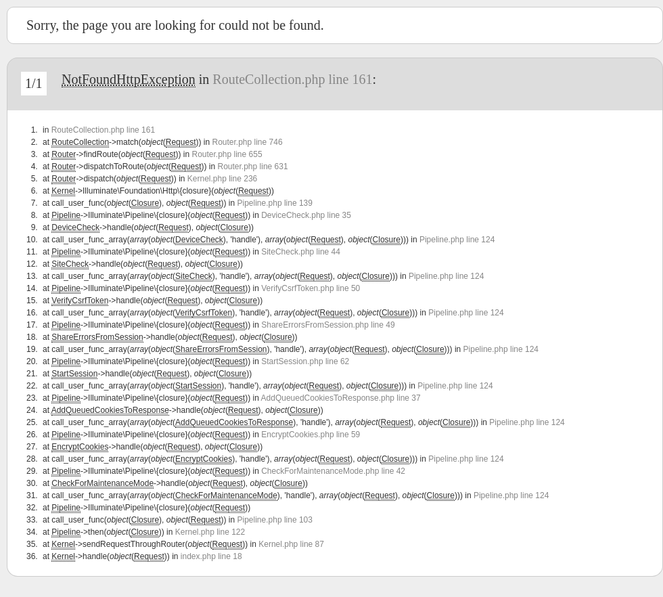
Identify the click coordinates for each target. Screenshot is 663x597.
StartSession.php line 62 (305, 361)
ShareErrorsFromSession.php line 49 (327, 325)
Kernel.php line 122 (210, 532)
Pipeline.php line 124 (457, 239)
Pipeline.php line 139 (275, 203)
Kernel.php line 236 (222, 178)
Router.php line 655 (226, 154)
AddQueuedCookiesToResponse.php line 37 (341, 398)
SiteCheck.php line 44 (300, 252)
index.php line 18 (211, 556)
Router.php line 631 (253, 166)
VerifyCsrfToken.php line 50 (310, 288)
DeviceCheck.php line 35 (306, 215)
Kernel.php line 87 (291, 544)
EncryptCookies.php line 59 (310, 434)
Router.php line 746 (247, 142)
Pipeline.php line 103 (275, 520)
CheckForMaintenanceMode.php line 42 (333, 471)
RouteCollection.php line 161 (292, 79)
